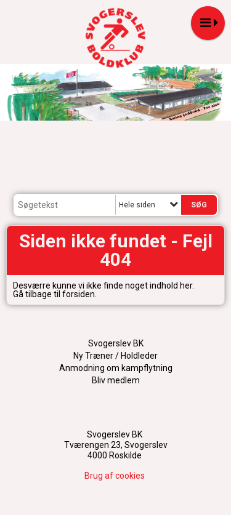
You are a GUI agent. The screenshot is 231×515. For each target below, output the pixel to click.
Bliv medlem (116, 380)
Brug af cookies (114, 476)
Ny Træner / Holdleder (115, 356)
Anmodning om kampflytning (115, 368)
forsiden (78, 294)
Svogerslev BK (116, 343)
